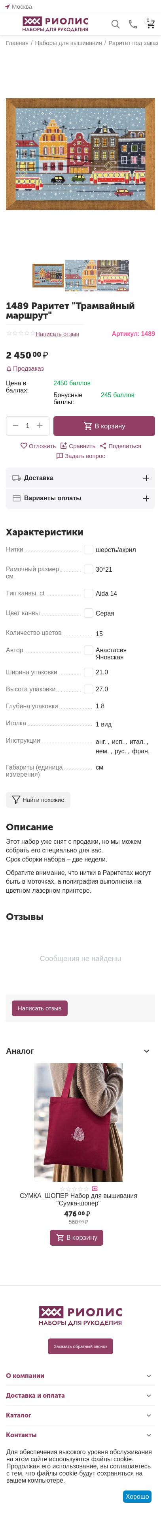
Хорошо (137, 1496)
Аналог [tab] (78, 1051)
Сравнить (77, 446)
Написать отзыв (58, 334)
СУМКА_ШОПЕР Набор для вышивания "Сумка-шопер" (78, 1199)
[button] (120, 446)
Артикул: (126, 333)
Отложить (38, 446)
